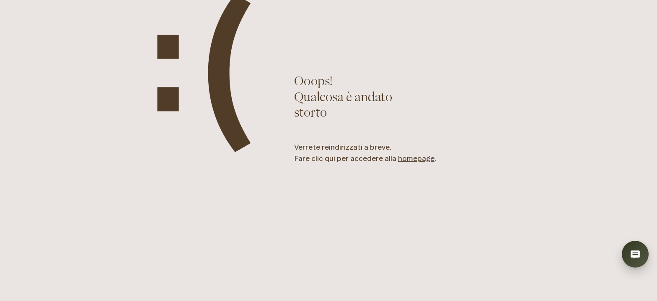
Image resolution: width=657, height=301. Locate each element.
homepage (416, 158)
